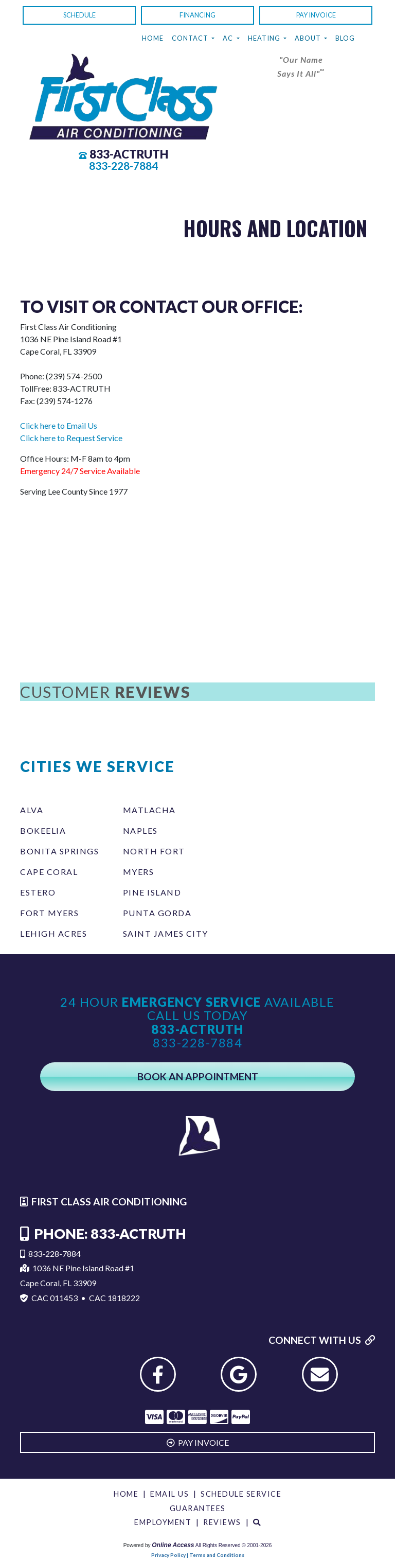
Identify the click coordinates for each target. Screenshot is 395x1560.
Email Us (169, 1493)
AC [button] (229, 38)
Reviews (222, 1522)
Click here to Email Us (58, 425)
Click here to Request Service (71, 438)
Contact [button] (191, 38)
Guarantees (198, 1508)
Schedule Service (241, 1493)
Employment (162, 1522)
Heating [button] (265, 38)
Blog (345, 38)
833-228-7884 (123, 165)
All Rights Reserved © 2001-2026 (233, 1545)
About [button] (308, 38)
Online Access (173, 1545)
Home (153, 38)
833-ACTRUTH (128, 154)
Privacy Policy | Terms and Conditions (197, 1555)
